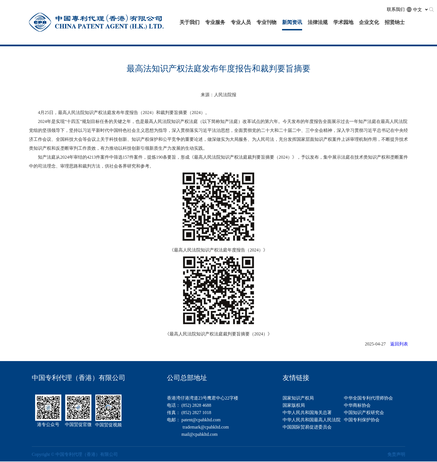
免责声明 (396, 454)
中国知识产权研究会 (364, 412)
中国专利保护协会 (362, 419)
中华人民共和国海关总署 (307, 412)
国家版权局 (294, 405)
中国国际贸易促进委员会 (307, 427)
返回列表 (399, 344)
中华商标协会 (357, 405)
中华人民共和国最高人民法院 (312, 419)
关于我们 (189, 22)
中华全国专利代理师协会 (368, 398)
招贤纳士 (395, 22)
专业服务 (215, 22)
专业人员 (241, 22)
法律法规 (318, 22)
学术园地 (343, 22)
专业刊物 (266, 22)
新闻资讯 (292, 22)
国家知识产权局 (298, 398)
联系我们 (396, 9)
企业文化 (369, 22)
